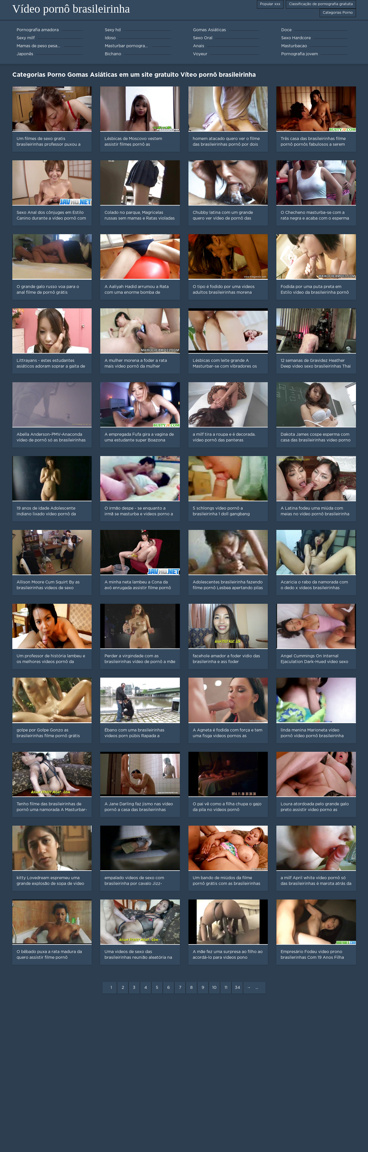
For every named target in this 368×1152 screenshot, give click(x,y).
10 (214, 987)
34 (237, 987)
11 (226, 987)
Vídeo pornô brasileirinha (71, 8)
